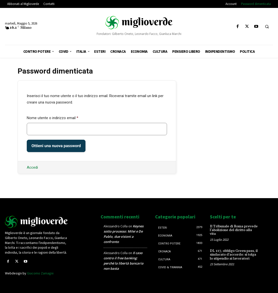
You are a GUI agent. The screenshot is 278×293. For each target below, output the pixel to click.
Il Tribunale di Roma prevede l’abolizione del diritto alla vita (234, 230)
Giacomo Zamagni (40, 273)
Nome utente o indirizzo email (52, 118)
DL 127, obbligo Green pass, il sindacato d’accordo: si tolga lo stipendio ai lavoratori (234, 255)
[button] (267, 27)
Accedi (32, 167)
